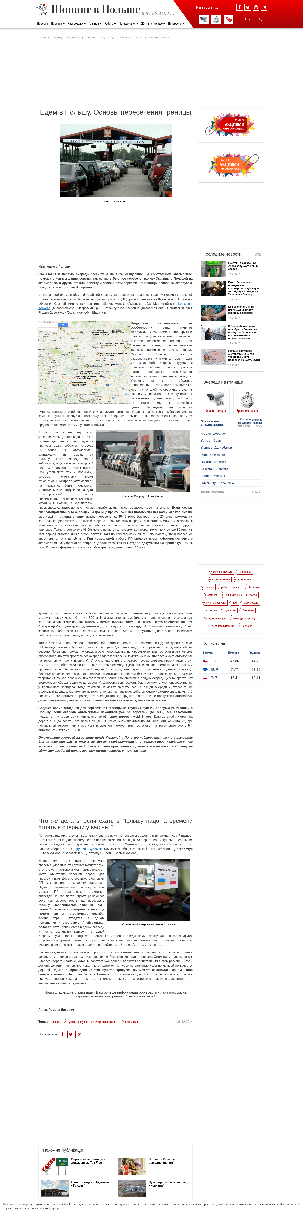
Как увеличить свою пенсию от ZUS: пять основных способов (241, 310)
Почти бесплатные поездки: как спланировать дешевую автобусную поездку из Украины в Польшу (243, 288)
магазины (245, 571)
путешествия (244, 579)
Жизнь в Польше (153, 23)
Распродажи (77, 23)
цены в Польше (234, 595)
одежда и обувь (217, 618)
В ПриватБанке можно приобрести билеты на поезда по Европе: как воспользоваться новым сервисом (242, 332)
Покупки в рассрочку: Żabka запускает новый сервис (243, 266)
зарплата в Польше (223, 626)
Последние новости (222, 254)
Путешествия (128, 23)
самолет (212, 595)
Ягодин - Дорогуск (213, 433)
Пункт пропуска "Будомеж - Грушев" (90, 1146)
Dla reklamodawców (99, 1198)
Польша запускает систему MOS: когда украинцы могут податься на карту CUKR (244, 355)
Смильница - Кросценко (217, 483)
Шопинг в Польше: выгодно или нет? (162, 1123)
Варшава (247, 626)
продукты (230, 610)
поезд (253, 595)
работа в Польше (231, 587)
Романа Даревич (61, 1009)
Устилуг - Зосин (212, 440)
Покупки (58, 23)
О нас (41, 1198)
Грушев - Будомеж (213, 461)
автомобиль (132, 1022)
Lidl (235, 602)
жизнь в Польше (222, 571)
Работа (110, 23)
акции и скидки (221, 579)
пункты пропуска (78, 1022)
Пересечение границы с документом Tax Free (88, 1123)
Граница (95, 23)
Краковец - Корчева (214, 469)
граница (55, 1022)
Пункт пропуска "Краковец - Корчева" (168, 1146)
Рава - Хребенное (213, 455)
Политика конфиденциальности (67, 1198)
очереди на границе (106, 1022)
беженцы (248, 610)
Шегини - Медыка (213, 476)
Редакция (120, 1198)
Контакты (135, 1198)
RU (247, 19)
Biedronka (254, 587)
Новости (42, 23)
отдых (213, 610)
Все (258, 254)
